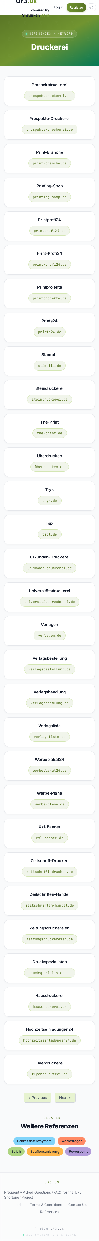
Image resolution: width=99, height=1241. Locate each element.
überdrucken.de (49, 467)
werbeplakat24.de (50, 770)
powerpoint (78, 1151)
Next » (65, 1097)
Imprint (18, 1205)
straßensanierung (44, 1151)
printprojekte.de (50, 298)
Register (76, 7)
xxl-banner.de (49, 838)
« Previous (37, 1097)
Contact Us (77, 1205)
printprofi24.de (49, 230)
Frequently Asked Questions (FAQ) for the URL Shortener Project (42, 1195)
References (49, 1212)
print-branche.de (50, 163)
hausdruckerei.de (50, 1006)
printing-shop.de (50, 197)
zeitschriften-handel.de (49, 905)
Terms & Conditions (46, 1205)
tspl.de (49, 534)
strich (16, 1151)
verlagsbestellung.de (50, 669)
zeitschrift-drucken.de (49, 871)
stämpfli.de (49, 365)
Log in (59, 7)
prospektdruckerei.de (50, 96)
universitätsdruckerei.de (49, 602)
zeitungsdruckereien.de (49, 939)
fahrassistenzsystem (34, 1141)
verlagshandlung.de (50, 703)
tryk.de (49, 500)
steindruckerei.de (50, 399)
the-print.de (49, 433)
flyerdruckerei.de (50, 1074)
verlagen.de (49, 635)
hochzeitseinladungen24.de (49, 1040)
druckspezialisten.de (50, 973)
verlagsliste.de (49, 736)
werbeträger (71, 1141)
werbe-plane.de (49, 804)
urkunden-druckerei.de (49, 568)
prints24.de (49, 332)
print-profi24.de (50, 264)
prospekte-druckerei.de (49, 129)
